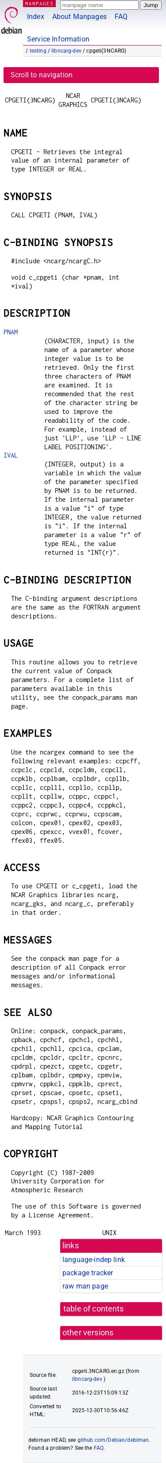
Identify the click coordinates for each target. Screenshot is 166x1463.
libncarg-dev (66, 51)
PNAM (11, 332)
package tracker (87, 1273)
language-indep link (93, 1259)
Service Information (58, 39)
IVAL (11, 455)
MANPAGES (39, 3)
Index (35, 16)
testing (38, 51)
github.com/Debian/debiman (113, 1440)
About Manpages (79, 16)
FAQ (121, 16)
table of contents (93, 1308)
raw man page (85, 1286)
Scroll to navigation (42, 75)
